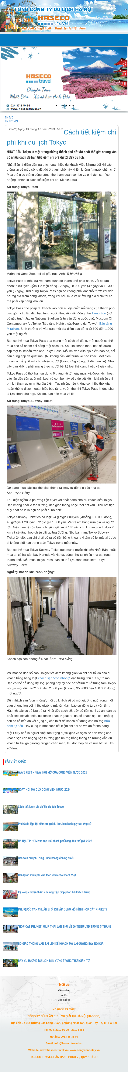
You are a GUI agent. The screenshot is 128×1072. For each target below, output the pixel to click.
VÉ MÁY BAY (64, 990)
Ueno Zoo (99, 313)
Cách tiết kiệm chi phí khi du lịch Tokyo (41, 807)
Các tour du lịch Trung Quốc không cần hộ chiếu (46, 858)
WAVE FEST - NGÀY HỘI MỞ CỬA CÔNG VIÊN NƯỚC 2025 (52, 772)
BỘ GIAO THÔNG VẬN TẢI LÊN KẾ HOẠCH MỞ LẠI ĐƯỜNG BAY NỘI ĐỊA (60, 944)
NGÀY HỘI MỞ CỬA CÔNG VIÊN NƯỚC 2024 (44, 789)
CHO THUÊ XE (64, 1000)
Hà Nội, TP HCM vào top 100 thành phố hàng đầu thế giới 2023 (55, 841)
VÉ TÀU (64, 995)
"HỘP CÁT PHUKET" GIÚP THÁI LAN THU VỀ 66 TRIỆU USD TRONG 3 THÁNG (64, 926)
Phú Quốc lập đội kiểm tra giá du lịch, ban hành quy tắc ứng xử (54, 824)
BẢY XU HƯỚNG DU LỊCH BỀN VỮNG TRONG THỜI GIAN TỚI (54, 961)
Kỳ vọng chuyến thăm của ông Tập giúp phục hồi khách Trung (54, 892)
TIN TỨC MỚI (11, 121)
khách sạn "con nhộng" (54, 678)
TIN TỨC (9, 117)
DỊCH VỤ (64, 985)
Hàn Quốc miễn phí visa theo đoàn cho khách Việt (47, 875)
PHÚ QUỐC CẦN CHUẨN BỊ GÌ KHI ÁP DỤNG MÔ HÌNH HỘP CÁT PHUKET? (62, 909)
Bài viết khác (15, 761)
